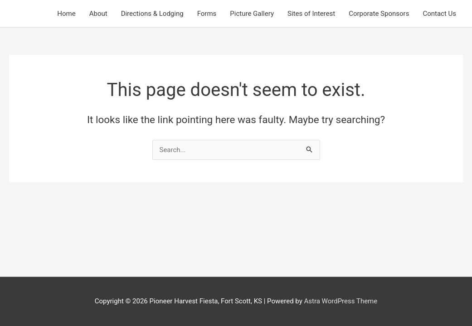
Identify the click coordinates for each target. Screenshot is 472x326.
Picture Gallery (252, 14)
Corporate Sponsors (379, 14)
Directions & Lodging (152, 14)
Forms (207, 14)
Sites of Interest (311, 14)
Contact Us (439, 14)
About (98, 14)
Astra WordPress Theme (341, 301)
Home (66, 14)
